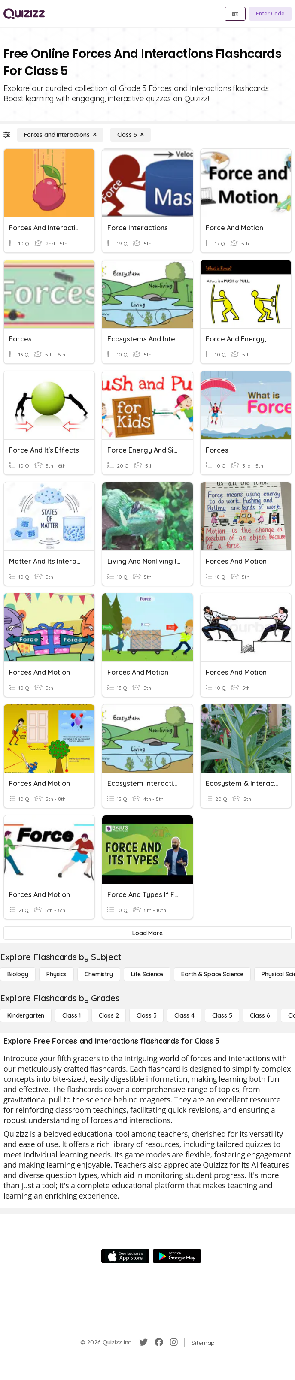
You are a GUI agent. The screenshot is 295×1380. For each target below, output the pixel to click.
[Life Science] (147, 974)
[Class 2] (108, 1015)
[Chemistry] (98, 974)
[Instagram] (174, 1342)
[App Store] (125, 1256)
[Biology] (18, 974)
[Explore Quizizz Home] (24, 13)
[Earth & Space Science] (212, 974)
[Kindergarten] (26, 1015)
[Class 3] (146, 1015)
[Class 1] (71, 1015)
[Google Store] (177, 1256)
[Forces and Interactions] (60, 135)
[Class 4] (184, 1015)
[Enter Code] (270, 14)
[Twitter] (143, 1342)
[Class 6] (260, 1015)
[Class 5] (130, 135)
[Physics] (56, 974)
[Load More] (147, 933)
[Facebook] (159, 1342)
